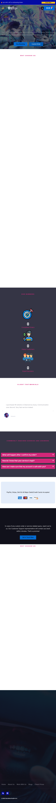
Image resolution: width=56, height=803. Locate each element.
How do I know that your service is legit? (18, 461)
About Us (11, 784)
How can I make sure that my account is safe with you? (24, 467)
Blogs (30, 784)
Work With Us (21, 784)
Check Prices (39, 784)
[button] (2, 8)
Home (3, 784)
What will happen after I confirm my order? (19, 455)
